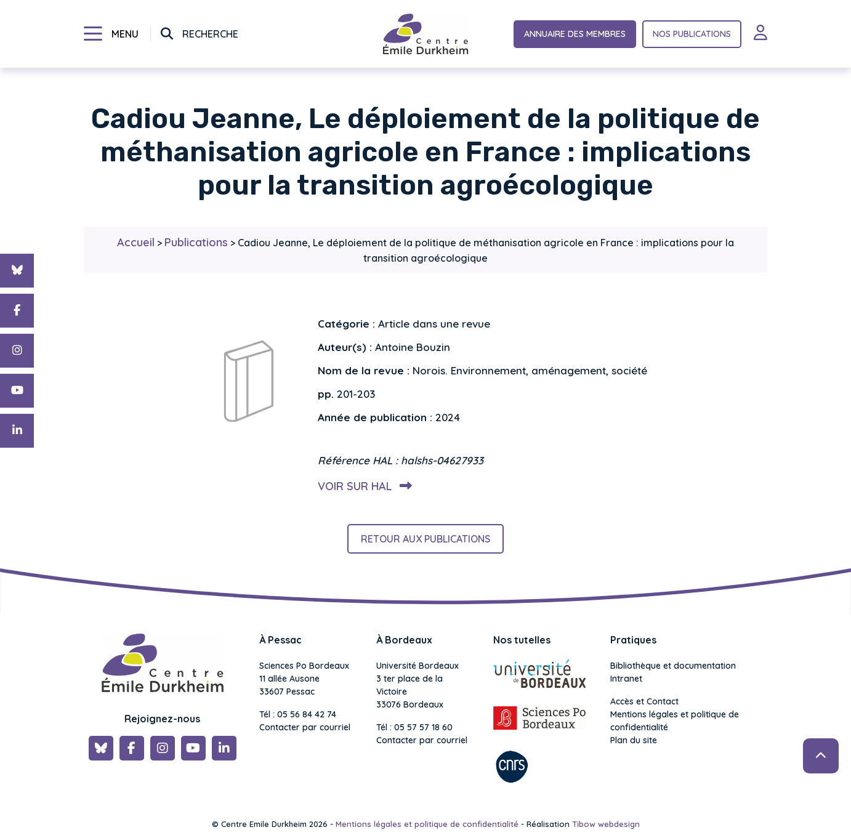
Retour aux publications (425, 539)
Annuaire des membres (575, 33)
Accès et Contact (644, 701)
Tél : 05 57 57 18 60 (414, 727)
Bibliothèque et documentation (673, 665)
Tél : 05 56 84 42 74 (297, 714)
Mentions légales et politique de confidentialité (674, 721)
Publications (196, 242)
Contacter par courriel (304, 727)
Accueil (136, 242)
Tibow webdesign (606, 824)
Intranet (626, 678)
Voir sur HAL (362, 486)
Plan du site (633, 740)
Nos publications (692, 33)
